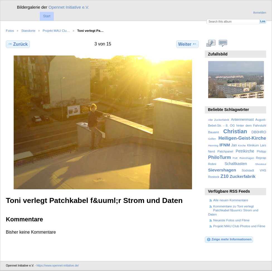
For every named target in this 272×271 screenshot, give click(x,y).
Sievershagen (222, 170)
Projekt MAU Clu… (56, 30)
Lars (263, 145)
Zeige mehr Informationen (229, 239)
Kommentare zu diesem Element (223, 43)
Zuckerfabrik (243, 176)
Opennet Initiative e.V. (68, 7)
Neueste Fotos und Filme (231, 220)
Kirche (242, 145)
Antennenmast (242, 120)
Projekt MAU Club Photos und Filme (239, 226)
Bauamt (213, 132)
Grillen (212, 138)
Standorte (28, 30)
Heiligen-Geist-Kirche (242, 138)
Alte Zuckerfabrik (218, 119)
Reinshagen (247, 157)
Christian (235, 131)
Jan (234, 145)
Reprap (261, 157)
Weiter (187, 44)
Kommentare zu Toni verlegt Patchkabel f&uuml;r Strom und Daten (233, 210)
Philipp (261, 151)
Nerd (211, 151)
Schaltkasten (236, 163)
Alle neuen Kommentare (230, 200)
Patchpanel (225, 151)
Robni (212, 164)
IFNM (225, 144)
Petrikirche (245, 151)
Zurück (18, 44)
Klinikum (253, 145)
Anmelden (259, 12)
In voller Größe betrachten (211, 43)
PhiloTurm (219, 157)
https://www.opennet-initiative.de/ (58, 265)
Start (46, 16)
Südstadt (248, 170)
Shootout (260, 164)
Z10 (224, 176)
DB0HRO (258, 132)
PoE (235, 157)
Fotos (10, 30)
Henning (213, 145)
